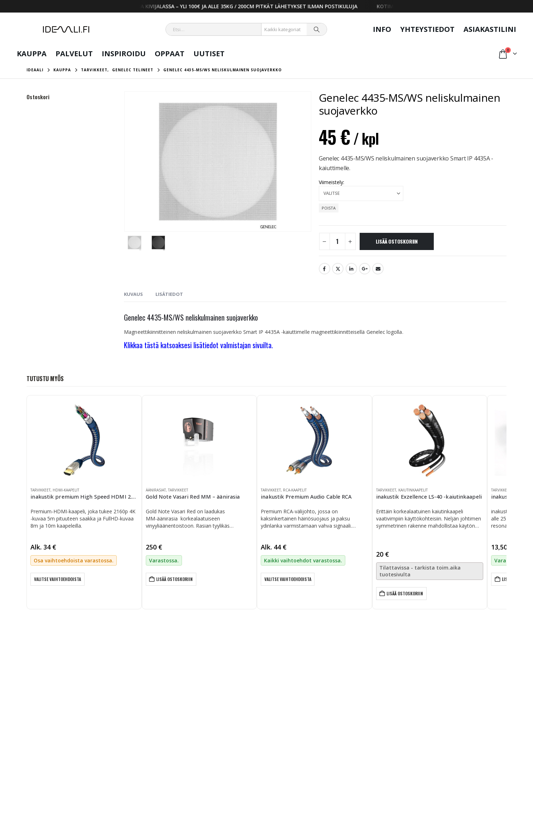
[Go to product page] (84, 440)
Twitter (338, 268)
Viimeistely (331, 182)
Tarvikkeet (40, 490)
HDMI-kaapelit (66, 490)
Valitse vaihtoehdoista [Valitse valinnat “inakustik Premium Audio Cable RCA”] (288, 579)
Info (382, 29)
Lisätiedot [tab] (169, 294)
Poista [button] (329, 208)
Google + (364, 268)
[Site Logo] (66, 29)
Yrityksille (362, 725)
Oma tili (197, 717)
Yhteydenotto (204, 725)
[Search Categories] (284, 29)
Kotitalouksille (367, 717)
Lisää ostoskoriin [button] (175, 579)
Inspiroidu (124, 53)
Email (378, 268)
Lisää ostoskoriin (397, 241)
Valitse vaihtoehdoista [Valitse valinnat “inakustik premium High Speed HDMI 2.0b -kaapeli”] (57, 579)
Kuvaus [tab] (133, 294)
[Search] (317, 29)
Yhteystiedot (427, 29)
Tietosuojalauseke (276, 717)
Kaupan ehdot (271, 725)
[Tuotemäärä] (337, 241)
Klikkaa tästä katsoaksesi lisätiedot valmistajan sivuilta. (198, 345)
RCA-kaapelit (295, 490)
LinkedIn (351, 268)
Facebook (324, 268)
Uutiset (209, 53)
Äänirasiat (156, 490)
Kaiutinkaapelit (413, 490)
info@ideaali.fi (43, 751)
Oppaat (169, 53)
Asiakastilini (490, 29)
